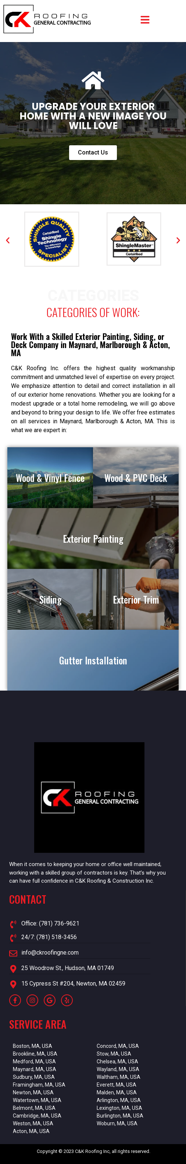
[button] (8, 240)
